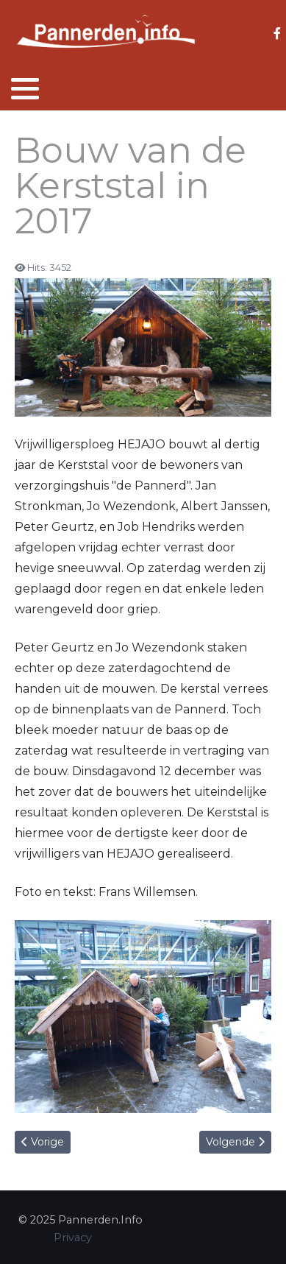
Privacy (73, 1237)
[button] (25, 88)
